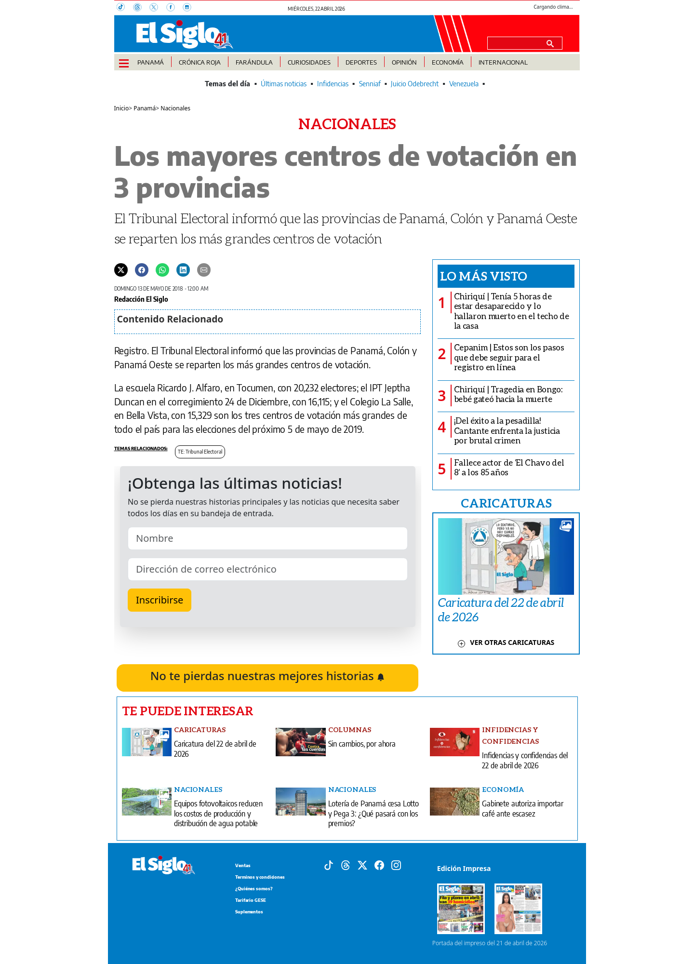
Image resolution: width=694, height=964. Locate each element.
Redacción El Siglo (141, 299)
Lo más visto (483, 275)
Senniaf (370, 84)
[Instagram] (190, 8)
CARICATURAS (506, 502)
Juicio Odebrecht (415, 84)
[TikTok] (125, 8)
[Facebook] (174, 8)
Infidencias (332, 84)
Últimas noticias (284, 84)
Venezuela (464, 84)
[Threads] (141, 8)
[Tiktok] (329, 864)
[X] (157, 8)
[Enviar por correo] (204, 269)
